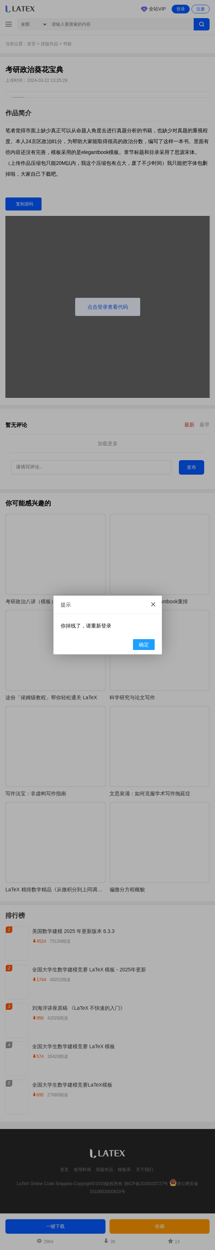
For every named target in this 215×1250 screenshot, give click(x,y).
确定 (144, 644)
